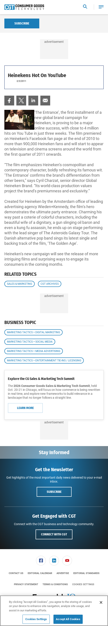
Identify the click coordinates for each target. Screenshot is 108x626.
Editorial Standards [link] (86, 573)
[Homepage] (24, 7)
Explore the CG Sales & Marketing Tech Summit (41, 379)
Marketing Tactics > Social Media (30, 341)
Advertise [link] (63, 573)
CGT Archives (50, 283)
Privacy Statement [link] (26, 584)
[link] (9, 100)
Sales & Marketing (19, 283)
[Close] (101, 602)
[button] (101, 7)
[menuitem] (9, 100)
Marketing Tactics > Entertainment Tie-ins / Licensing (44, 360)
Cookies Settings (83, 584)
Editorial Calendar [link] (40, 573)
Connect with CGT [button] (54, 534)
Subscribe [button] (54, 492)
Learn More (25, 408)
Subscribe (21, 23)
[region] (54, 610)
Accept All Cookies (68, 619)
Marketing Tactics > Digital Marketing (33, 332)
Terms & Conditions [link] (55, 584)
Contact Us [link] (16, 573)
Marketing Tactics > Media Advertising (33, 351)
